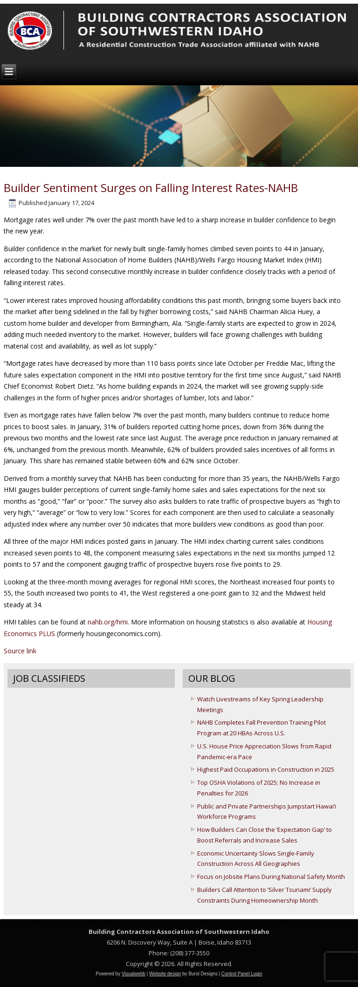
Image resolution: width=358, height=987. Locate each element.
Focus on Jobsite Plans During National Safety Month (271, 876)
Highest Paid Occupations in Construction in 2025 (265, 769)
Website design (165, 973)
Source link (20, 650)
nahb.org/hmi (108, 621)
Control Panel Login (241, 973)
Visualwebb (133, 973)
